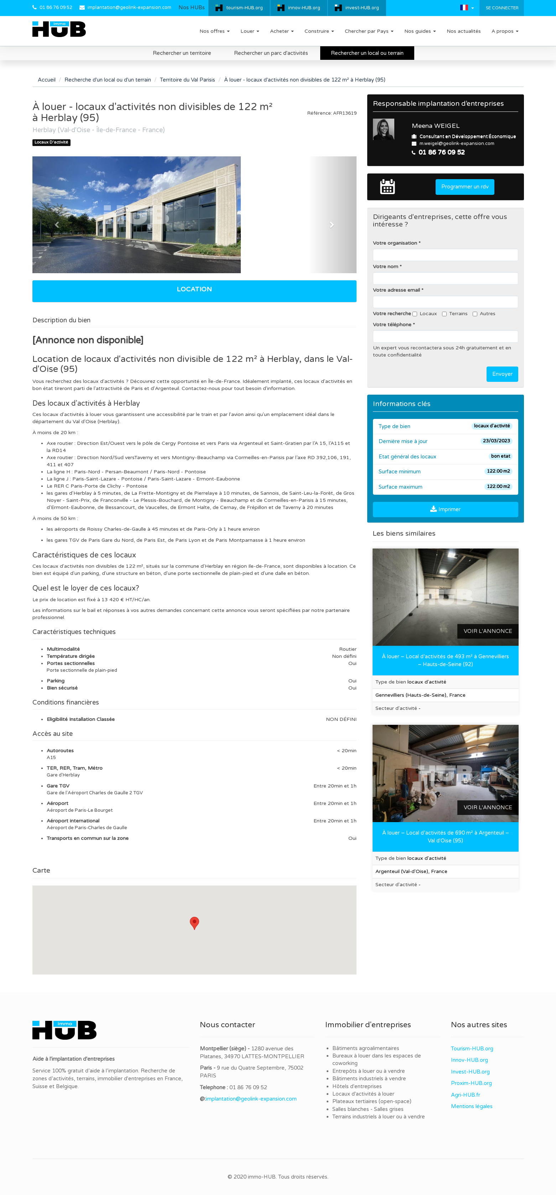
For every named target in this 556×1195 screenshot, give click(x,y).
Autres (484, 314)
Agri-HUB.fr (465, 1095)
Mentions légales (472, 1106)
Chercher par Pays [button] (369, 31)
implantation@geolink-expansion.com (129, 7)
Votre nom (385, 267)
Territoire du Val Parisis (187, 80)
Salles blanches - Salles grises (368, 1109)
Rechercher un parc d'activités (271, 53)
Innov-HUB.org (469, 1060)
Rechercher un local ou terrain (367, 53)
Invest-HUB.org (470, 1072)
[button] (467, 7)
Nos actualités (464, 31)
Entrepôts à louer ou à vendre (368, 1071)
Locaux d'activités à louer (363, 1094)
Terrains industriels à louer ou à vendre (378, 1116)
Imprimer (445, 509)
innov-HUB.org (304, 8)
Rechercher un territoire (182, 53)
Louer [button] (249, 31)
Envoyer (502, 374)
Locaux (424, 314)
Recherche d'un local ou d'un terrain (107, 80)
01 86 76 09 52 (56, 7)
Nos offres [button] (214, 31)
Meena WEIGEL (436, 126)
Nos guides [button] (420, 31)
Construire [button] (319, 31)
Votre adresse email (396, 290)
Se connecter (502, 7)
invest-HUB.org (362, 8)
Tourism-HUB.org (472, 1048)
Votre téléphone (392, 325)
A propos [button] (505, 31)
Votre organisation (395, 243)
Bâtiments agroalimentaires (365, 1048)
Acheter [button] (282, 31)
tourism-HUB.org (244, 8)
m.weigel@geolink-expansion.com (457, 143)
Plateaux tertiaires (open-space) (371, 1101)
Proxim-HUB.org (471, 1083)
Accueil (47, 80)
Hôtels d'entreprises (357, 1086)
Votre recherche (392, 314)
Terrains (455, 314)
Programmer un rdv (465, 186)
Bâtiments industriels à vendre (369, 1078)
